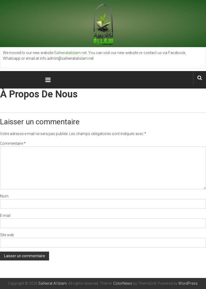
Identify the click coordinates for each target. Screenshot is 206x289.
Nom (4, 196)
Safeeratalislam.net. (70, 53)
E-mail (5, 215)
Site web (7, 235)
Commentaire (13, 143)
